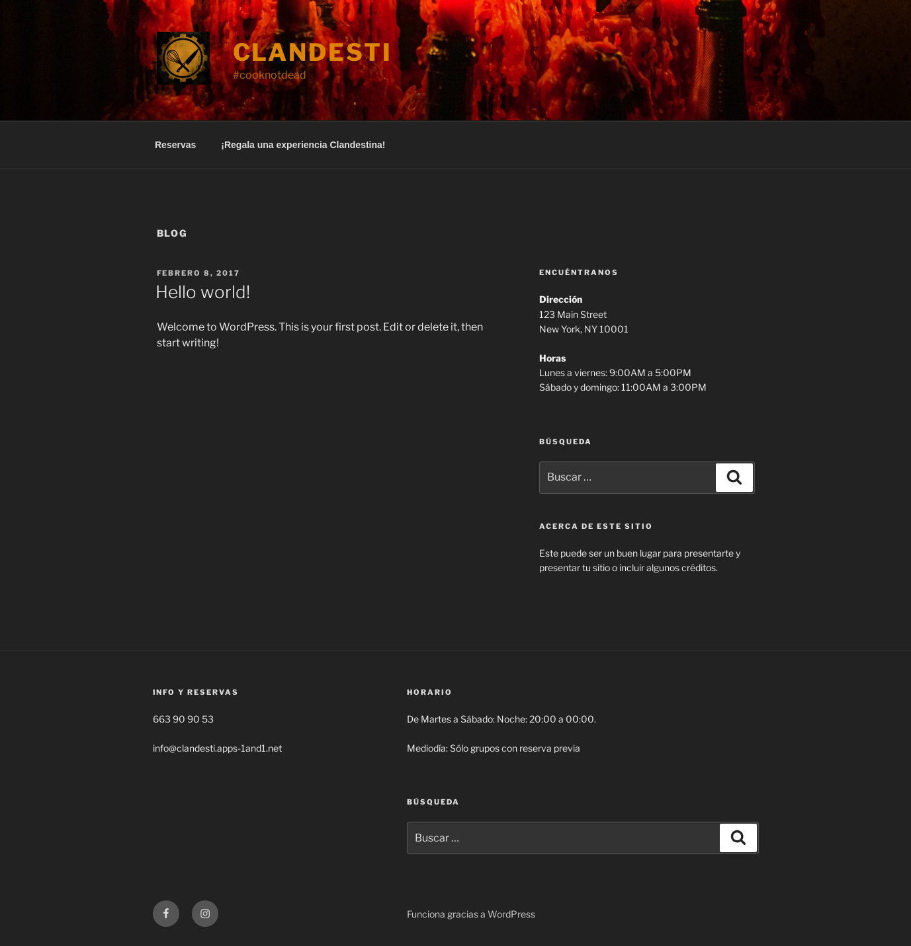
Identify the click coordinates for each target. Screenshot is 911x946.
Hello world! (202, 292)
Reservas (175, 144)
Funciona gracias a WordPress (471, 914)
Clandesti (312, 52)
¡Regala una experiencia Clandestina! (303, 144)
